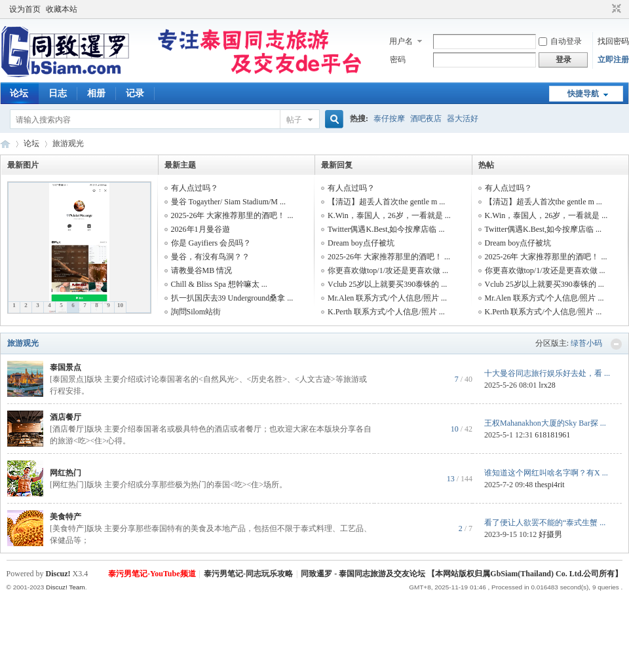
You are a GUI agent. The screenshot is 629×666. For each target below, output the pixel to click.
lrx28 (547, 385)
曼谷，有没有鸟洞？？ (210, 256)
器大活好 (462, 118)
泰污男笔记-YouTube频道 (152, 573)
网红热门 (65, 472)
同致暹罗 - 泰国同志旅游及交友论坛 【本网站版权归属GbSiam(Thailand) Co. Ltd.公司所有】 (461, 573)
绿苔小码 (586, 343)
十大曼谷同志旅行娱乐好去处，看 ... (547, 373)
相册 (96, 93)
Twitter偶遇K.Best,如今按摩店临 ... (386, 229)
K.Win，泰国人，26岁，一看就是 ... (389, 215)
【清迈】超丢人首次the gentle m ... (386, 201)
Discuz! (58, 573)
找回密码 (613, 41)
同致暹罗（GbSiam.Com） (5, 143)
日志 (57, 93)
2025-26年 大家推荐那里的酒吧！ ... (232, 215)
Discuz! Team (65, 587)
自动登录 (560, 41)
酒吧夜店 (426, 118)
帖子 (294, 119)
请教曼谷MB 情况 (202, 270)
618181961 (552, 434)
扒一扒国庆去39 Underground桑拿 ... (232, 298)
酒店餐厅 (65, 417)
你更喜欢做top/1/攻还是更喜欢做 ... (388, 270)
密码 (398, 59)
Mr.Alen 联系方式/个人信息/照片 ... (387, 298)
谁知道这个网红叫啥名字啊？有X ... (546, 472)
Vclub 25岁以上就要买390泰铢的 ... (387, 284)
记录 (135, 93)
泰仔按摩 (389, 118)
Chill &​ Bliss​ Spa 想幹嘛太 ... (219, 284)
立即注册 (613, 59)
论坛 (19, 93)
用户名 (401, 41)
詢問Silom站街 (196, 311)
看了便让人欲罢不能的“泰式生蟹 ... (544, 522)
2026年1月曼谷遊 (200, 229)
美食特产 (65, 516)
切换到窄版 (614, 9)
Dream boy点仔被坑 (361, 243)
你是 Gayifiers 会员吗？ (211, 243)
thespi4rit (549, 484)
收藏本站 (61, 9)
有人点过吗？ (194, 188)
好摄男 (550, 534)
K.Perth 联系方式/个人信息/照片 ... (386, 311)
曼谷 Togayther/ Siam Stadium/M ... (228, 201)
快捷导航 (583, 93)
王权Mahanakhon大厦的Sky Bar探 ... (545, 423)
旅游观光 (23, 343)
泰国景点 (65, 367)
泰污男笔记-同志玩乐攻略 (248, 573)
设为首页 (25, 9)
